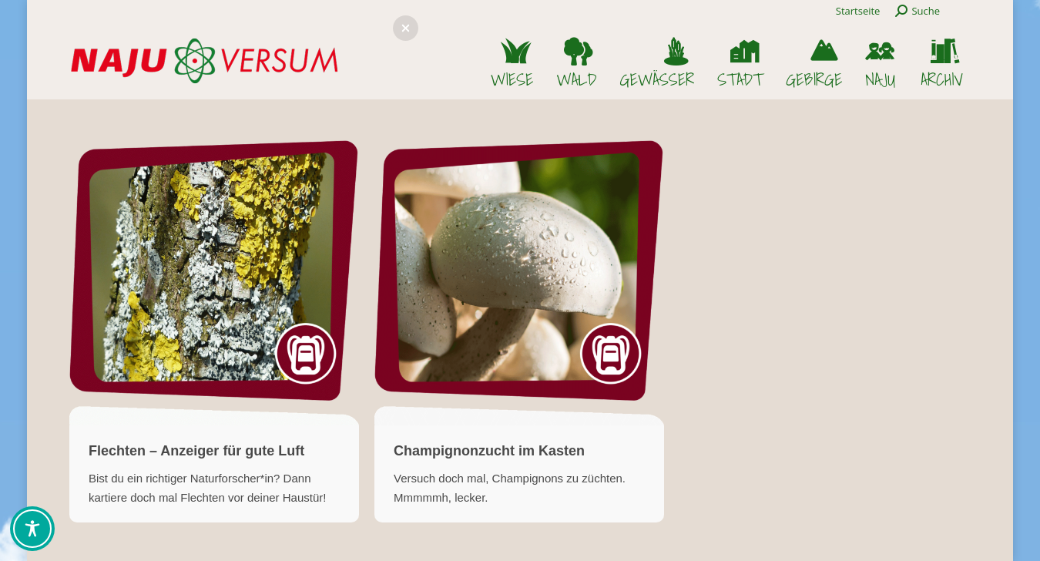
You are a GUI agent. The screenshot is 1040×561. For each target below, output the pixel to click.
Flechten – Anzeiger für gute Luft (196, 451)
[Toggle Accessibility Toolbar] (32, 528)
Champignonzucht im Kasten (489, 451)
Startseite (858, 11)
